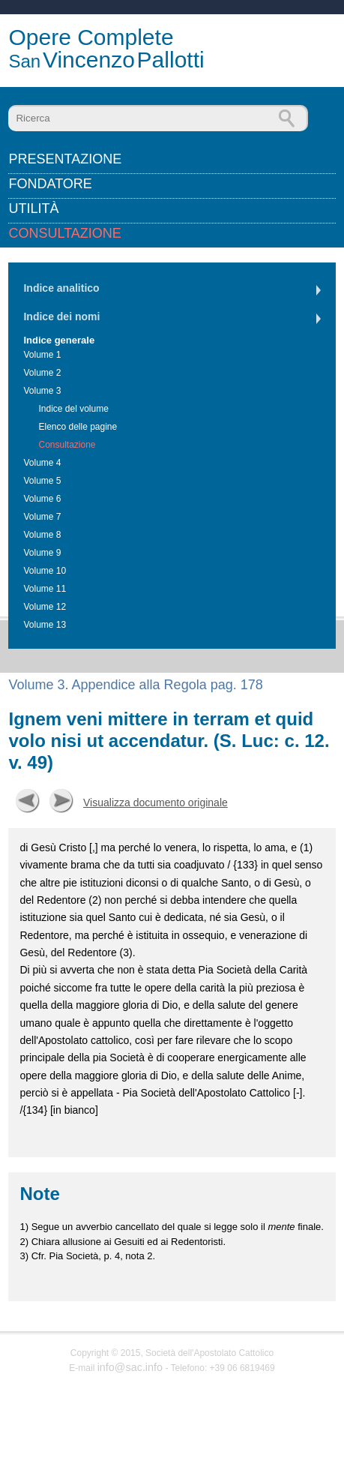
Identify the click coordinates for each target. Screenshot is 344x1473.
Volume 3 (42, 391)
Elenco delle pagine (77, 427)
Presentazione (64, 159)
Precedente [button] (28, 801)
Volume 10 (44, 571)
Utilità (33, 208)
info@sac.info (130, 1367)
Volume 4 (42, 463)
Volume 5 (42, 481)
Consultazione (64, 233)
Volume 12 (44, 607)
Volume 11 (44, 589)
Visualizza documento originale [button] (155, 802)
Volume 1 (42, 355)
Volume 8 (42, 535)
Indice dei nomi (61, 316)
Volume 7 (42, 517)
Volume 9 (42, 553)
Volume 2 (42, 373)
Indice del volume (73, 409)
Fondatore (49, 183)
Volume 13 (44, 625)
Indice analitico (61, 288)
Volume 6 (42, 499)
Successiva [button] (61, 801)
